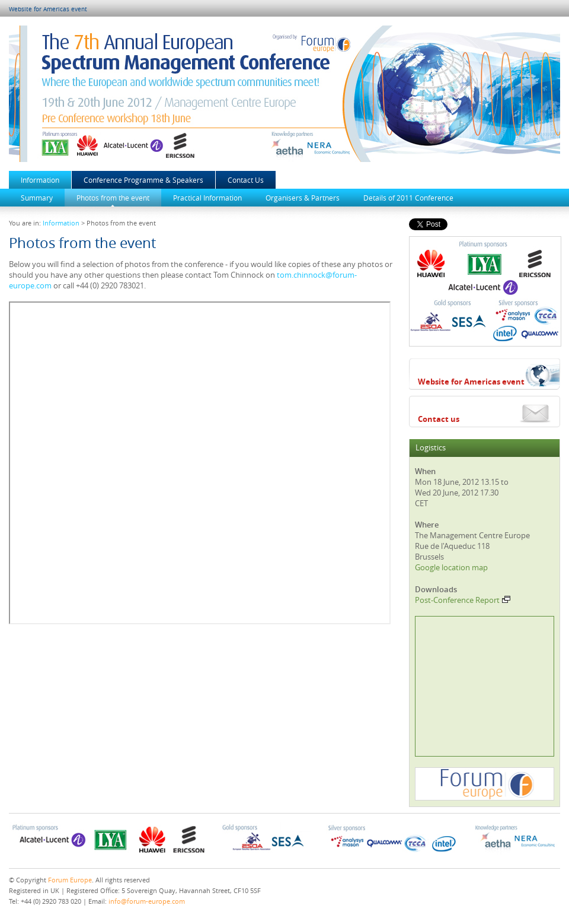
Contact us (438, 419)
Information (40, 180)
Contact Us (246, 180)
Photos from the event (112, 197)
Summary (37, 197)
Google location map (451, 567)
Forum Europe (70, 879)
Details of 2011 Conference (408, 197)
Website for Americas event (48, 9)
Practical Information (207, 197)
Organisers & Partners (303, 197)
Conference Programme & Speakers (143, 180)
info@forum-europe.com (146, 901)
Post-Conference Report (462, 600)
